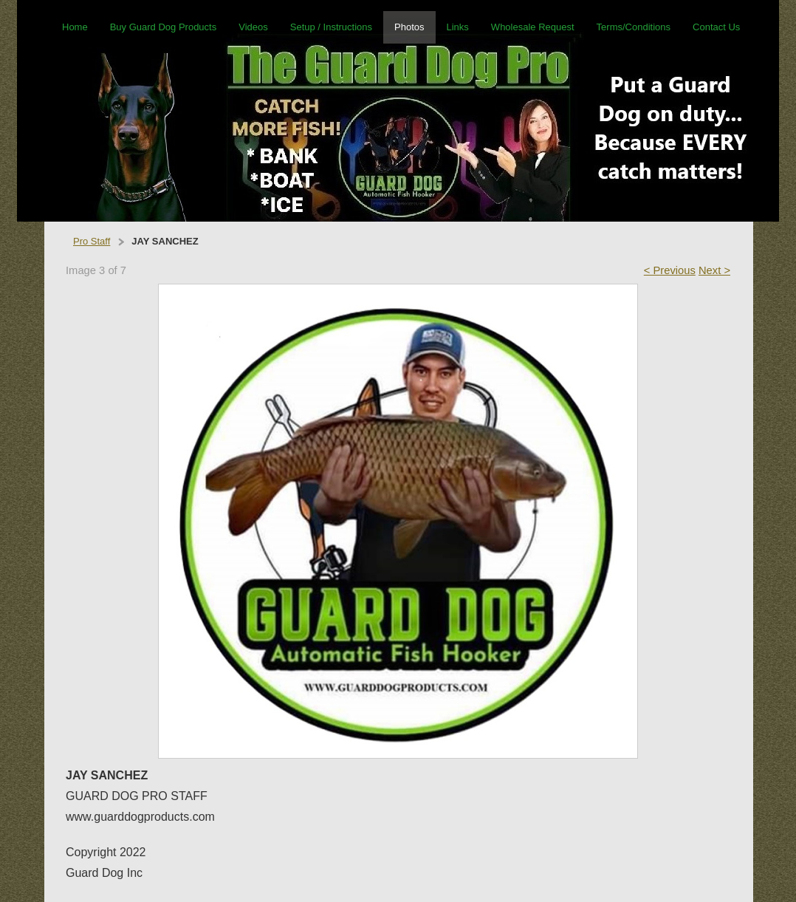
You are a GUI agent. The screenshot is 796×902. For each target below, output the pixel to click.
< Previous (670, 270)
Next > (714, 270)
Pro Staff (91, 241)
